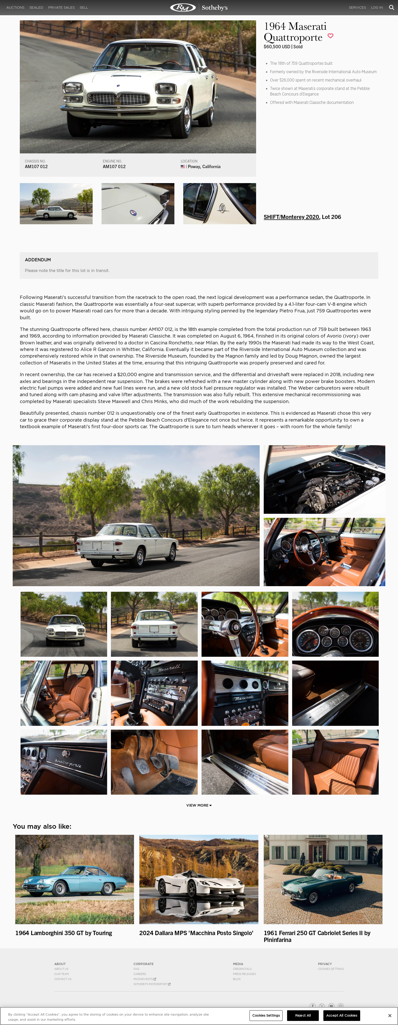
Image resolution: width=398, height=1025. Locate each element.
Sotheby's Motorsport (152, 984)
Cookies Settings (331, 968)
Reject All (303, 1015)
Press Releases (244, 973)
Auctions (15, 7)
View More (199, 805)
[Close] (389, 1015)
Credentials (242, 968)
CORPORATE (144, 964)
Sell (84, 7)
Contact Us (62, 979)
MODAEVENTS (145, 979)
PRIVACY (325, 964)
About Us (61, 968)
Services (357, 7)
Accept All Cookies (341, 1015)
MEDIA (238, 964)
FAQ (136, 968)
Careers (140, 973)
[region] (199, 1016)
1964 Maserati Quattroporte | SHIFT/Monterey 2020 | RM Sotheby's (199, 7)
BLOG (237, 979)
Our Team (61, 973)
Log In (377, 7)
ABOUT (60, 964)
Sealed (36, 7)
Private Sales (61, 7)
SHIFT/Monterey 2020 (291, 216)
